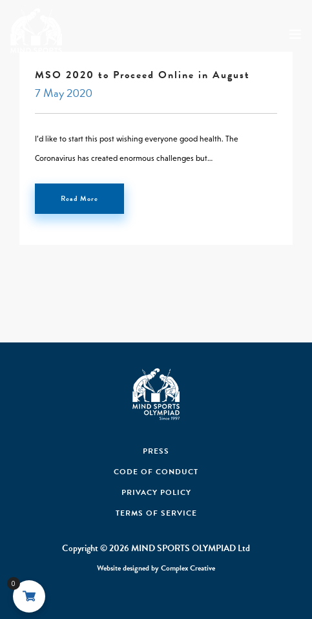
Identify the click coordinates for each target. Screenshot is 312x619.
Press (156, 451)
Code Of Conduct (156, 471)
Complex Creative (188, 568)
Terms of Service (156, 513)
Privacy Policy (156, 492)
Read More (79, 198)
